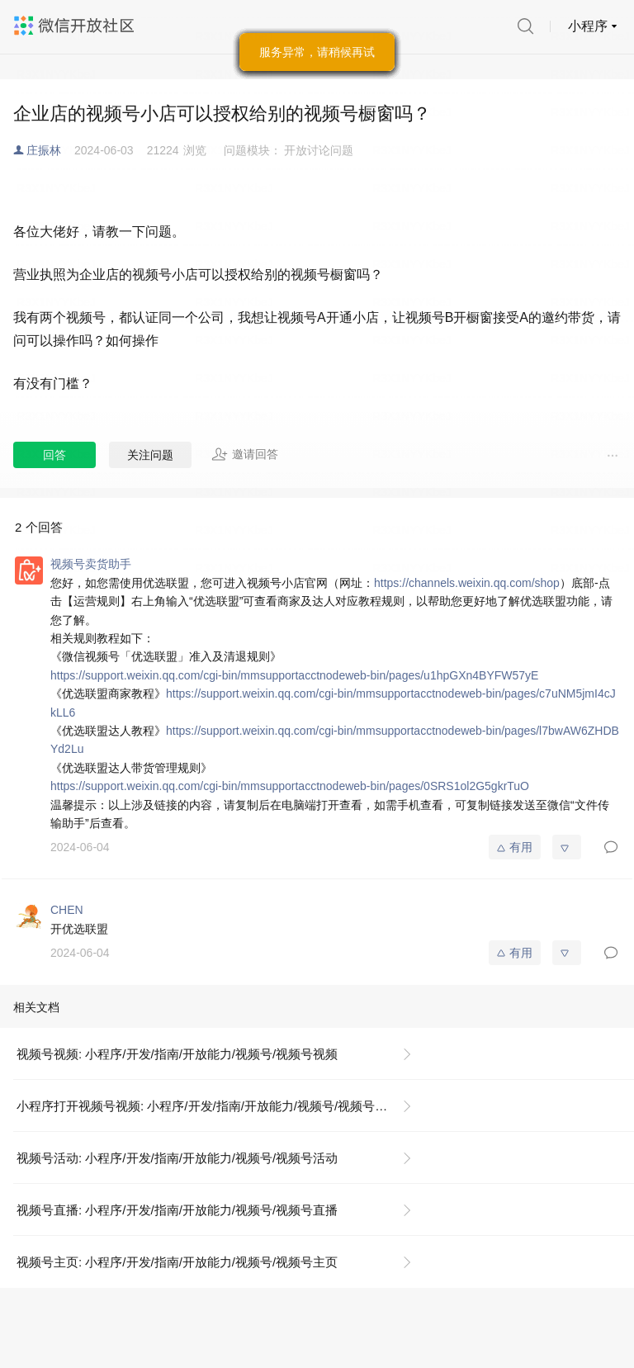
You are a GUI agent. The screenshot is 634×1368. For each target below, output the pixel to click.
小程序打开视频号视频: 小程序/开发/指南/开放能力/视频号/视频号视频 (208, 1106)
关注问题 (150, 455)
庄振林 (43, 150)
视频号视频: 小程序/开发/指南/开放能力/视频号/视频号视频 (177, 1054)
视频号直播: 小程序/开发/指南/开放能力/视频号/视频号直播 (177, 1210)
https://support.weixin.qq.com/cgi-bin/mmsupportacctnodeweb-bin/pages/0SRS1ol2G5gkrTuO (289, 786)
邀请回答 (244, 454)
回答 (54, 455)
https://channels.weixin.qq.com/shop (467, 582)
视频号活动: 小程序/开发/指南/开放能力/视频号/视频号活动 (177, 1158)
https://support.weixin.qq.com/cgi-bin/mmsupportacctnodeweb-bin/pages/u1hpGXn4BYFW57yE (294, 675)
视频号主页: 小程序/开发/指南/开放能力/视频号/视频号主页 (177, 1262)
